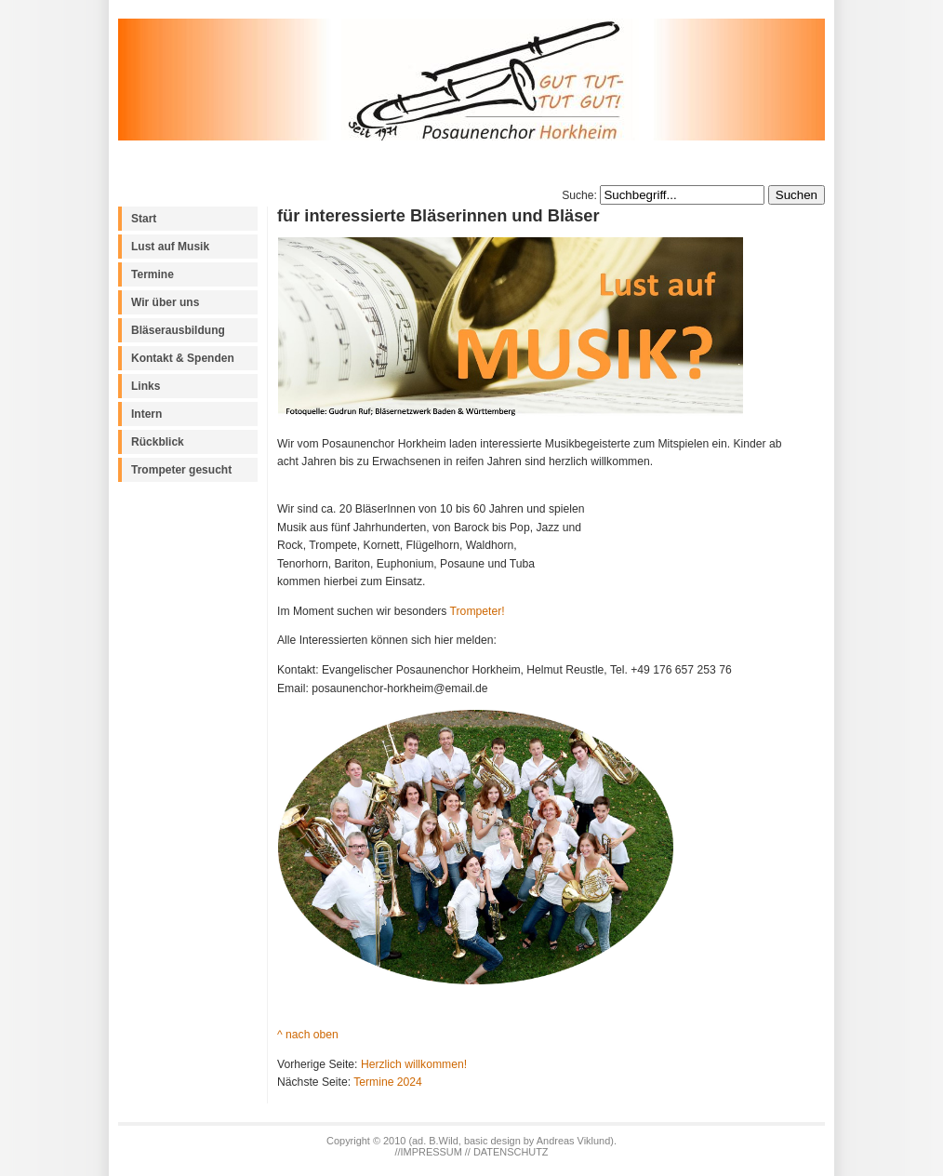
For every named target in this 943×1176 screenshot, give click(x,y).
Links (145, 386)
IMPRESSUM (433, 1151)
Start (143, 218)
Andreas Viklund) (575, 1140)
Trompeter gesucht (181, 469)
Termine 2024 (387, 1082)
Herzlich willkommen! (414, 1064)
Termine (152, 274)
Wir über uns (165, 302)
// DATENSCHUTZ (507, 1151)
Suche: (581, 195)
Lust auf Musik (170, 246)
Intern (146, 414)
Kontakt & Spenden (182, 358)
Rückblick (157, 441)
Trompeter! (477, 611)
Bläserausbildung (178, 330)
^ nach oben (308, 1034)
